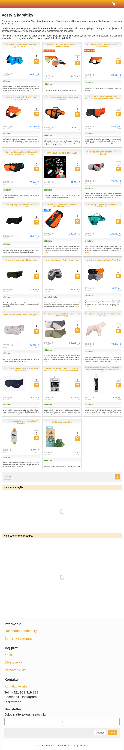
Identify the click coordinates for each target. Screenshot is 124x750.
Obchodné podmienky (20, 631)
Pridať (113, 732)
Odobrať (100, 732)
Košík (8, 655)
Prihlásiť (84, 745)
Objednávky (13, 662)
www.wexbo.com (66, 745)
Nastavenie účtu (16, 670)
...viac (34, 90)
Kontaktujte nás (15, 686)
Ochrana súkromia (18, 638)
